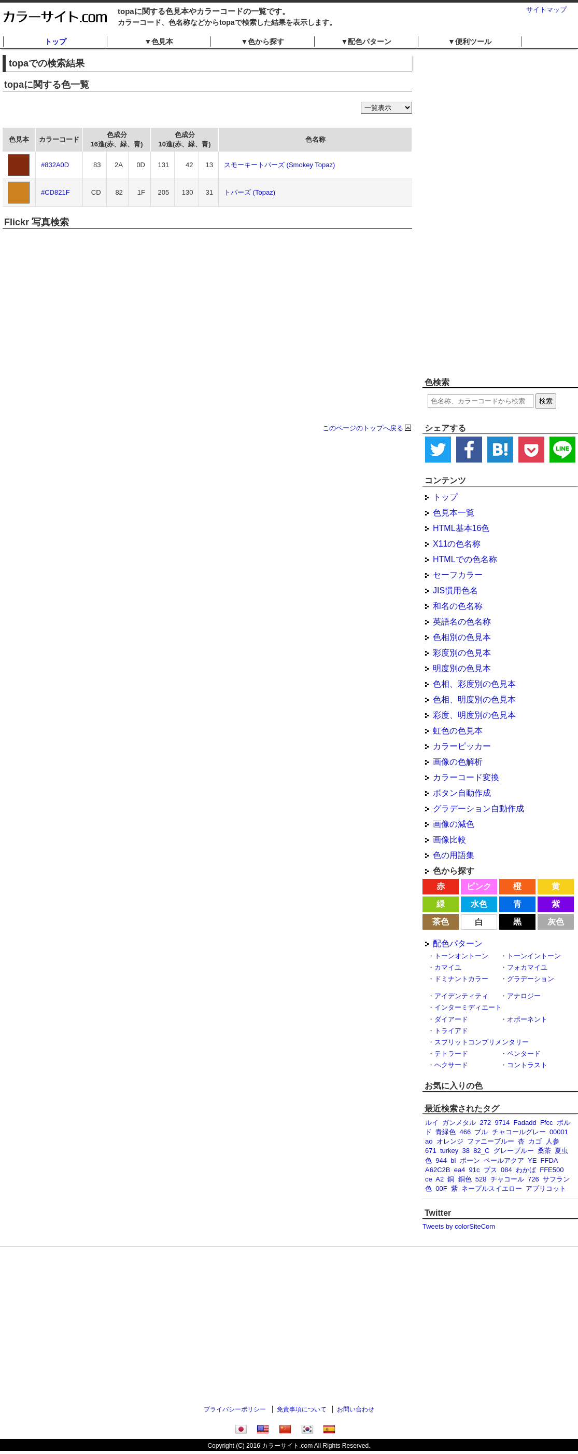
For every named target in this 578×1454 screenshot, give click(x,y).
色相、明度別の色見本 (474, 699)
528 (481, 1179)
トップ (55, 41)
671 (430, 1150)
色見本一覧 (453, 512)
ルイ (432, 1122)
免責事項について (302, 1409)
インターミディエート (468, 1007)
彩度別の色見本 (462, 652)
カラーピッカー (462, 746)
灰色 (555, 921)
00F (441, 1188)
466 (465, 1132)
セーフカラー (458, 574)
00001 (558, 1132)
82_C (481, 1150)
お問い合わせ (355, 1409)
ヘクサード (451, 1065)
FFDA (549, 1160)
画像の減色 (453, 824)
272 (485, 1122)
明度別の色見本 (462, 668)
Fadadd (525, 1122)
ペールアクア (504, 1160)
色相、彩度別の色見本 (474, 684)
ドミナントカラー (461, 979)
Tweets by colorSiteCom (458, 1226)
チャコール (507, 1179)
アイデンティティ (461, 996)
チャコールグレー (519, 1132)
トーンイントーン (534, 956)
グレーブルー (514, 1150)
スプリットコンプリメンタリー (481, 1042)
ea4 (460, 1170)
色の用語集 (453, 855)
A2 (439, 1179)
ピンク (479, 886)
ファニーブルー (490, 1141)
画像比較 (449, 839)
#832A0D (55, 165)
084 (506, 1170)
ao (428, 1141)
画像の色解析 (458, 761)
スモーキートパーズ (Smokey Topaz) (279, 165)
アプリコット (546, 1188)
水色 (479, 904)
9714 (502, 1122)
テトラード (451, 1053)
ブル (481, 1132)
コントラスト (527, 1065)
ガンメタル (459, 1122)
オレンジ (449, 1141)
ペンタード (524, 1053)
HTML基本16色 (461, 528)
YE (532, 1160)
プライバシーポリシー (235, 1409)
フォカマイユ (527, 967)
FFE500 (551, 1170)
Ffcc (546, 1122)
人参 (552, 1141)
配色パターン (458, 943)
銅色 (465, 1179)
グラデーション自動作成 (478, 808)
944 (441, 1160)
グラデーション (530, 979)
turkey (449, 1150)
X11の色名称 (457, 543)
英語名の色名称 (462, 621)
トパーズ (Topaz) (249, 192)
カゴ (535, 1141)
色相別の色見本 (462, 637)
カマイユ (447, 967)
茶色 (440, 921)
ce (428, 1179)
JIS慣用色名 (455, 590)
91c (474, 1170)
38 (466, 1150)
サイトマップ (546, 9)
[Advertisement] (476, 213)
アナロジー (524, 996)
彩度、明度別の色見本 (474, 715)
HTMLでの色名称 (465, 559)
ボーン (470, 1160)
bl (453, 1160)
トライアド (451, 1031)
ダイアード (451, 1019)
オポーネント (527, 1019)
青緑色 (445, 1132)
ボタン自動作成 (462, 793)
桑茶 (544, 1150)
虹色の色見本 (458, 730)
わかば (526, 1170)
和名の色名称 (458, 606)
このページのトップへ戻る (362, 428)
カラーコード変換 (466, 777)
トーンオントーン (461, 956)
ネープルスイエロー (491, 1188)
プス (490, 1170)
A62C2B (437, 1170)
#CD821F (55, 192)
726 (533, 1179)
